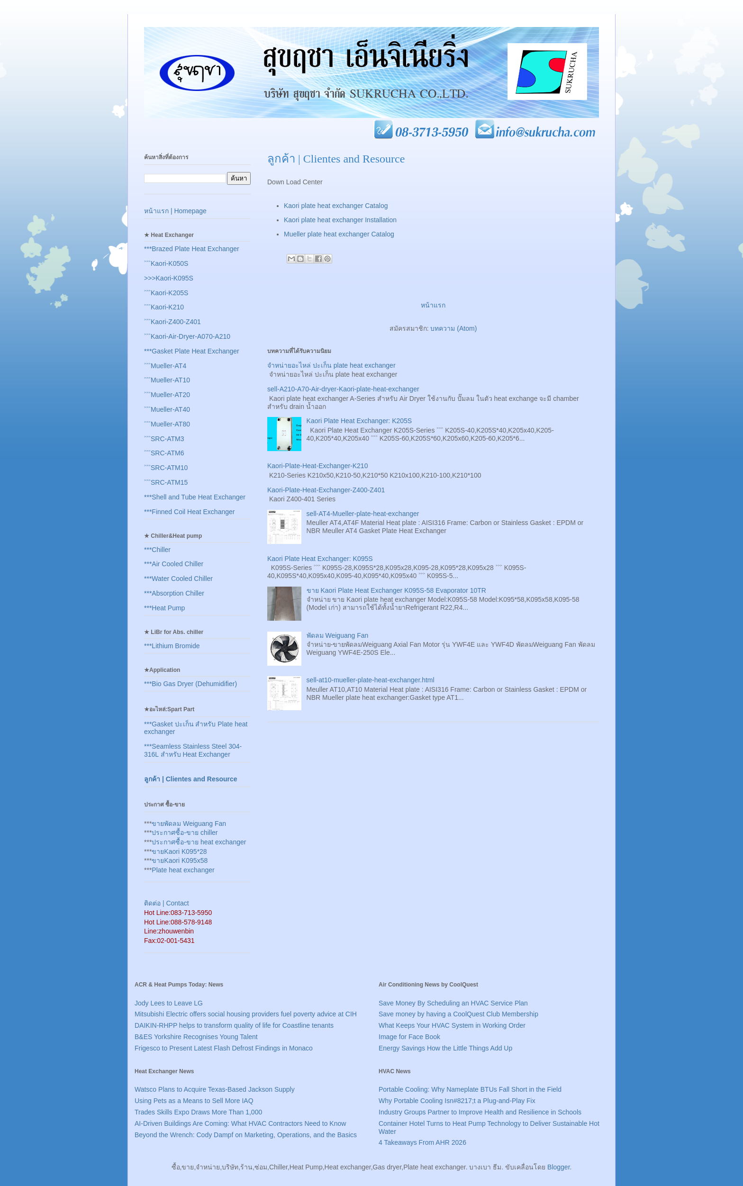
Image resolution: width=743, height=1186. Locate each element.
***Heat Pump (164, 608)
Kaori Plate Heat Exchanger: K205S (359, 421)
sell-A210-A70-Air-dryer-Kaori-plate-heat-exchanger (343, 389)
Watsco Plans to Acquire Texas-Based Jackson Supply (215, 1089)
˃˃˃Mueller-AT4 (165, 366)
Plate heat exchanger (183, 870)
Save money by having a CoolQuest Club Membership (458, 1014)
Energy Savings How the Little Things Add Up (445, 1048)
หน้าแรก (433, 305)
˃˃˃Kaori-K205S (166, 293)
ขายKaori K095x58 (180, 860)
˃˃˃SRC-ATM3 (164, 439)
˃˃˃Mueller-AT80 (167, 424)
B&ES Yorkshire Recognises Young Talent (196, 1037)
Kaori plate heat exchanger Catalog (336, 205)
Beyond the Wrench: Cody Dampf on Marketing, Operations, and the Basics (246, 1135)
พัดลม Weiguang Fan (338, 635)
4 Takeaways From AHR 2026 (422, 1142)
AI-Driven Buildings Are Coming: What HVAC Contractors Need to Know (240, 1123)
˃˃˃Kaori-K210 (164, 307)
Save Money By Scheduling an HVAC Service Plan (453, 1003)
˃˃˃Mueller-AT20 (167, 394)
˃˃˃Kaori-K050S (166, 263)
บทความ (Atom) (453, 328)
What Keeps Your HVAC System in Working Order (452, 1025)
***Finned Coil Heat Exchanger (189, 512)
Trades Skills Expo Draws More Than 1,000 (198, 1112)
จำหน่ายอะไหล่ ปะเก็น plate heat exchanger (331, 365)
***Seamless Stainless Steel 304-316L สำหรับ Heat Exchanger (193, 750)
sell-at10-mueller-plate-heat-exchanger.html (371, 680)
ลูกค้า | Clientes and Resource (190, 779)
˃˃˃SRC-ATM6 (164, 453)
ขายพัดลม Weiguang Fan (189, 823)
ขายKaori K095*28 (179, 851)
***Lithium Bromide (172, 646)
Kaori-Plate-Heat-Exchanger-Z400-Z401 (326, 490)
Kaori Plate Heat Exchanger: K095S (320, 558)
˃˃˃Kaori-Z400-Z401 (172, 322)
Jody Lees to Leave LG (169, 1003)
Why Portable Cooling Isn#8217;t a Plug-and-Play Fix (457, 1101)
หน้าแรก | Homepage (175, 211)
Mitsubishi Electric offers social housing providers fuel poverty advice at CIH (246, 1014)
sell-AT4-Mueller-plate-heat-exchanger (363, 513)
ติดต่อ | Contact (166, 903)
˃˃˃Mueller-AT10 (167, 380)
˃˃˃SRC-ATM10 (166, 467)
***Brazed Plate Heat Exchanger (191, 249)
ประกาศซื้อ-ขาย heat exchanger (199, 842)
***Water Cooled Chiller (178, 578)
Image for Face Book (409, 1037)
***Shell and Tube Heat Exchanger (194, 497)
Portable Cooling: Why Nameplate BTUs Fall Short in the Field (470, 1089)
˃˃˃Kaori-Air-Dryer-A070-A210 (187, 336)
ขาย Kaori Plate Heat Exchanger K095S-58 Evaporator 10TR (396, 590)
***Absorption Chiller (174, 593)
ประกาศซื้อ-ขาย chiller (184, 832)
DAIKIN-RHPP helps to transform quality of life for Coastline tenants (234, 1025)
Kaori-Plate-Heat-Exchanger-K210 (317, 466)
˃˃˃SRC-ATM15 (166, 482)
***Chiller (157, 549)
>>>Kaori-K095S (168, 278)
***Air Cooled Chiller (173, 564)
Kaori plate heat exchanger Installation (340, 220)
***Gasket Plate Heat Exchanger (191, 351)
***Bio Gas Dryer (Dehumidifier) (190, 684)
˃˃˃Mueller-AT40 (167, 409)
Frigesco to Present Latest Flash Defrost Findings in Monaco (224, 1048)
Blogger (558, 1167)
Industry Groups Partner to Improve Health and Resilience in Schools (480, 1112)
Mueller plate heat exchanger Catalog (339, 234)
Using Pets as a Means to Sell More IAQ (194, 1101)
